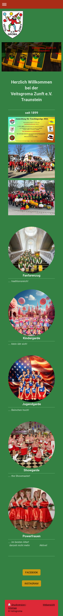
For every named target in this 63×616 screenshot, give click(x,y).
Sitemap (12, 607)
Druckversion (16, 604)
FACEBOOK (31, 572)
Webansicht (49, 604)
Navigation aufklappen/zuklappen (31, 4)
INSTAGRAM (31, 583)
